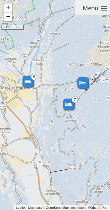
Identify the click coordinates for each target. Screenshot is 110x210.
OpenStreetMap (57, 207)
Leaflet (21, 207)
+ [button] (8, 8)
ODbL (92, 207)
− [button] (8, 17)
